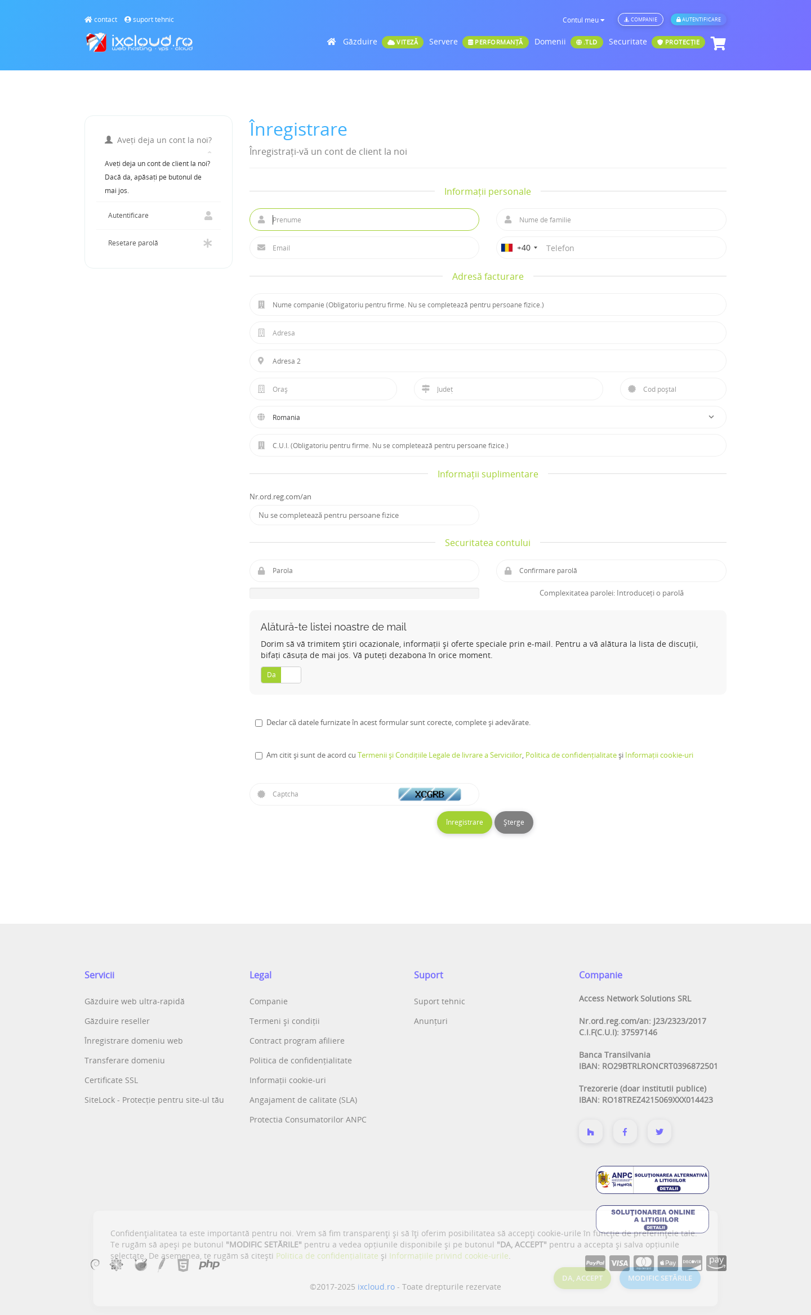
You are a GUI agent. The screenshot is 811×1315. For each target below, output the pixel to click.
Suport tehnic (439, 1001)
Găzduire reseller (117, 1021)
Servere (479, 42)
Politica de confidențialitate (571, 755)
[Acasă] (332, 41)
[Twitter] (659, 1131)
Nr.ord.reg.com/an (280, 496)
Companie (640, 19)
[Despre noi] (591, 1131)
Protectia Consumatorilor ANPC (308, 1119)
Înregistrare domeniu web (133, 1040)
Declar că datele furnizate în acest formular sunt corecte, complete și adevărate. (398, 722)
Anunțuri (431, 1021)
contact (100, 19)
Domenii (568, 42)
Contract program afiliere (297, 1040)
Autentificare (698, 19)
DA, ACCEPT (582, 1278)
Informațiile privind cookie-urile (449, 1255)
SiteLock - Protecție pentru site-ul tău (154, 1099)
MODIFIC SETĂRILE (660, 1278)
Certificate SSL (111, 1080)
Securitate (657, 42)
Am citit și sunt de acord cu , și (479, 755)
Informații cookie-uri (659, 755)
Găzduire (383, 42)
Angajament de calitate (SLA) (303, 1099)
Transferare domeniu (124, 1060)
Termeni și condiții (284, 1021)
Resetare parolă (158, 243)
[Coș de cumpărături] (717, 43)
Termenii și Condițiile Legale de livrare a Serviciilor (440, 755)
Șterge (513, 822)
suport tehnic (149, 19)
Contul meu (584, 20)
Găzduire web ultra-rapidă (134, 1001)
